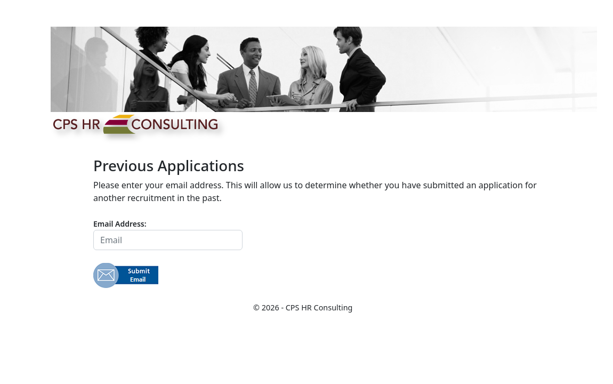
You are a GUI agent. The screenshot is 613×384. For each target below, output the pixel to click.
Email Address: (120, 224)
